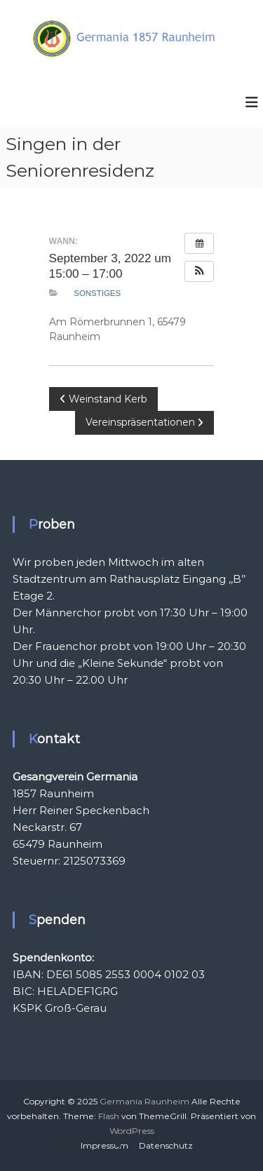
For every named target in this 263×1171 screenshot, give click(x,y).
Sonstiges (97, 293)
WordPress (131, 1130)
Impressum (104, 1145)
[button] (199, 271)
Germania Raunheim (144, 1101)
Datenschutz (166, 1145)
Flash (108, 1116)
